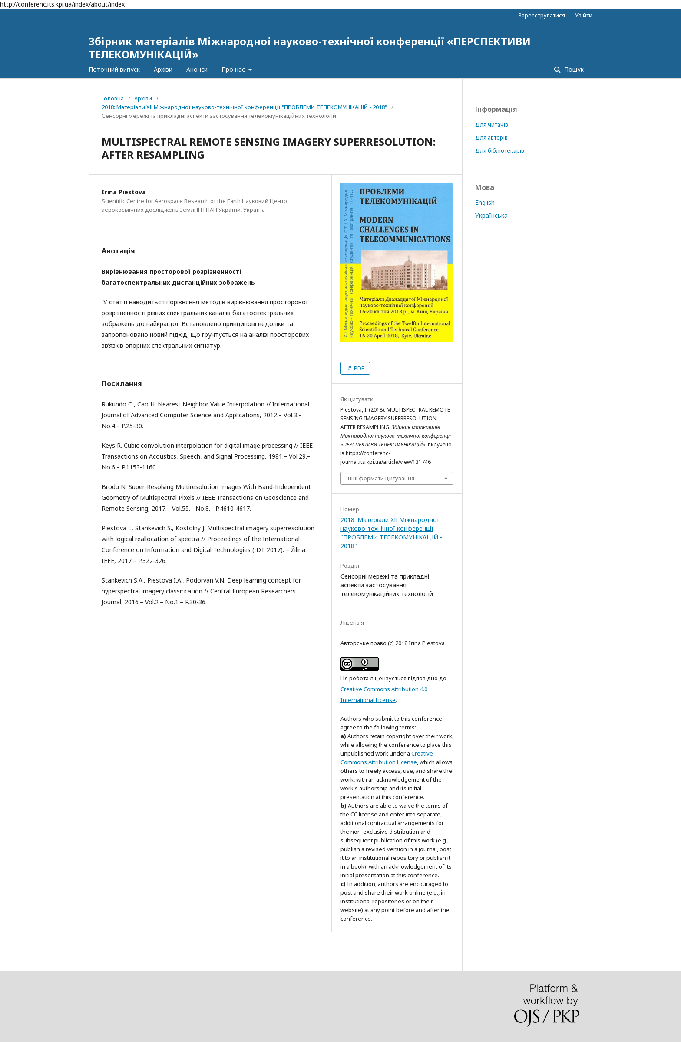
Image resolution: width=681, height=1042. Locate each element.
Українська (491, 215)
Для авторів (491, 137)
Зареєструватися (542, 15)
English (485, 202)
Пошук (573, 69)
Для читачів (491, 124)
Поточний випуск (114, 69)
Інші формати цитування (380, 478)
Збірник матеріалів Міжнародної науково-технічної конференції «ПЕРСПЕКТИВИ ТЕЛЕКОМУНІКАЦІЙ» (310, 47)
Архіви (163, 69)
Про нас (234, 69)
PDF (358, 368)
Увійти (583, 15)
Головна (113, 98)
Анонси (197, 69)
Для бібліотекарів (499, 150)
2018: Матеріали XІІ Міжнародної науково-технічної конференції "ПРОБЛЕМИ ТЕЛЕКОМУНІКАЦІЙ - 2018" (244, 107)
